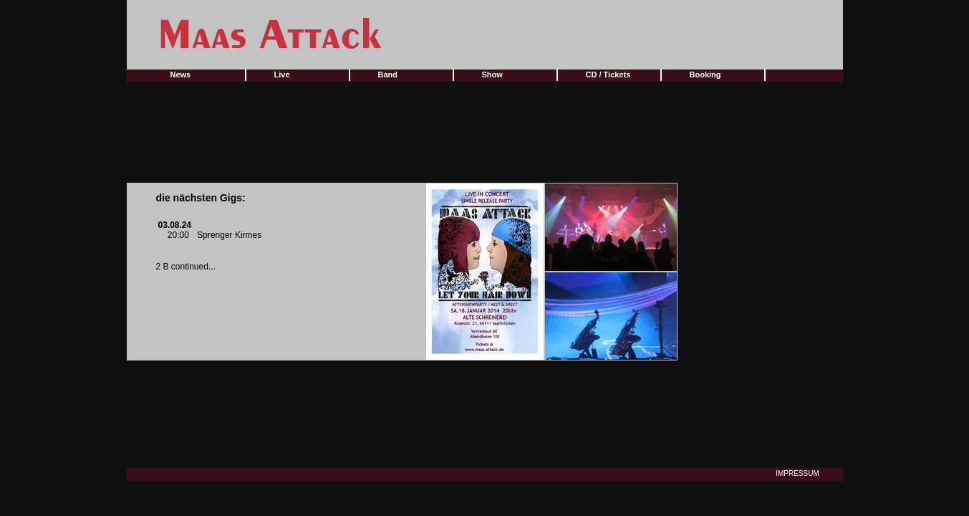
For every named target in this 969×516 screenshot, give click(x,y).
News (180, 74)
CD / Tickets (608, 74)
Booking (705, 74)
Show (492, 74)
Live (282, 74)
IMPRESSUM (797, 473)
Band (388, 74)
